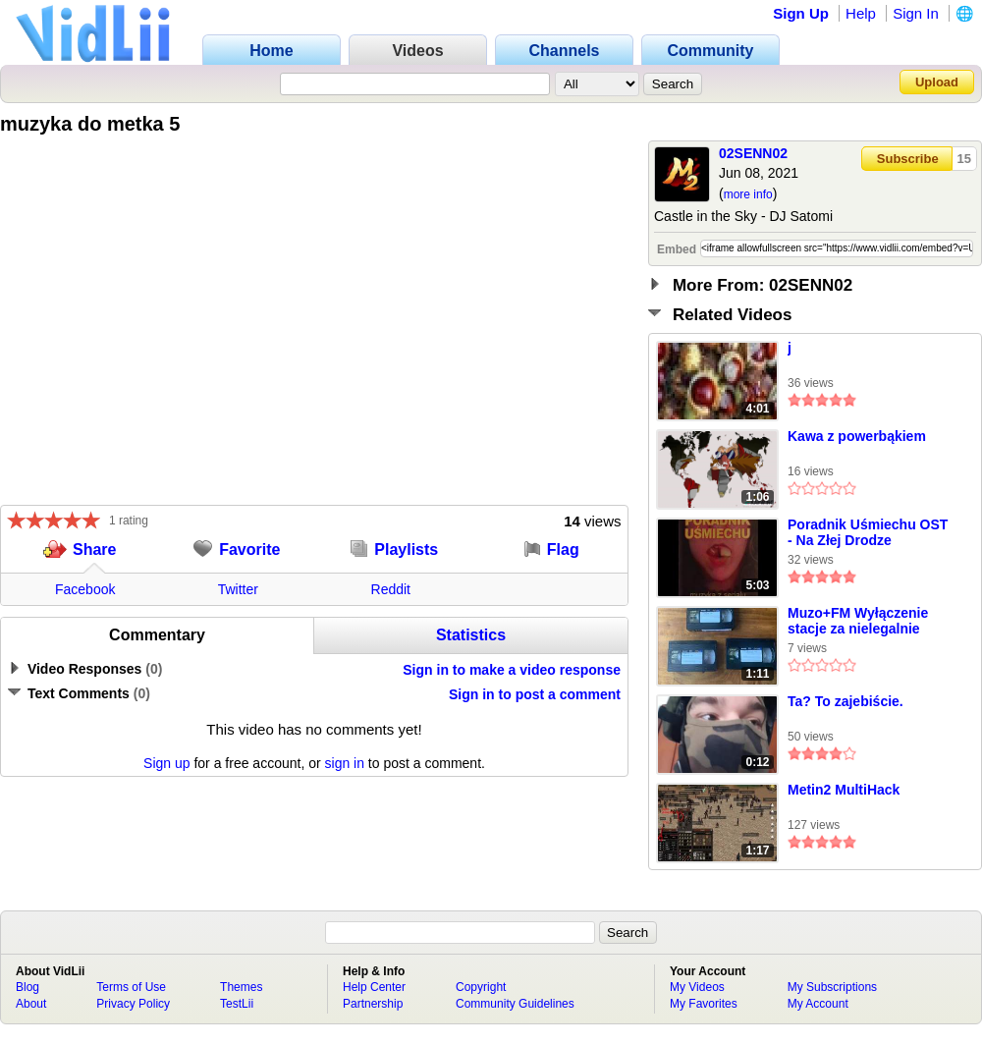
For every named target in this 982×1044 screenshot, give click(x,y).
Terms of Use (131, 987)
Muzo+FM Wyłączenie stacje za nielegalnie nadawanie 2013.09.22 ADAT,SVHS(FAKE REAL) (870, 621)
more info (748, 194)
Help (861, 13)
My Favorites (703, 1004)
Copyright (481, 987)
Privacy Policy (133, 1004)
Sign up (166, 763)
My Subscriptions (832, 987)
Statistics (471, 635)
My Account (818, 1004)
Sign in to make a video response (512, 670)
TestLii (236, 1004)
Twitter (238, 589)
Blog (27, 987)
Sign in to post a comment (535, 694)
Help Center (374, 987)
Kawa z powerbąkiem (857, 436)
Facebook (85, 589)
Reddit (390, 589)
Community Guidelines (515, 1004)
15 (964, 158)
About (31, 1004)
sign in (344, 763)
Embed (676, 249)
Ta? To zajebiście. (845, 701)
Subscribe (908, 158)
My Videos (697, 987)
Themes (241, 987)
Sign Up (801, 13)
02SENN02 (753, 153)
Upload (936, 82)
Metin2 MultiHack (844, 789)
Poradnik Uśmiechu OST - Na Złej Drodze (868, 532)
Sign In (916, 13)
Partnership (373, 1004)
